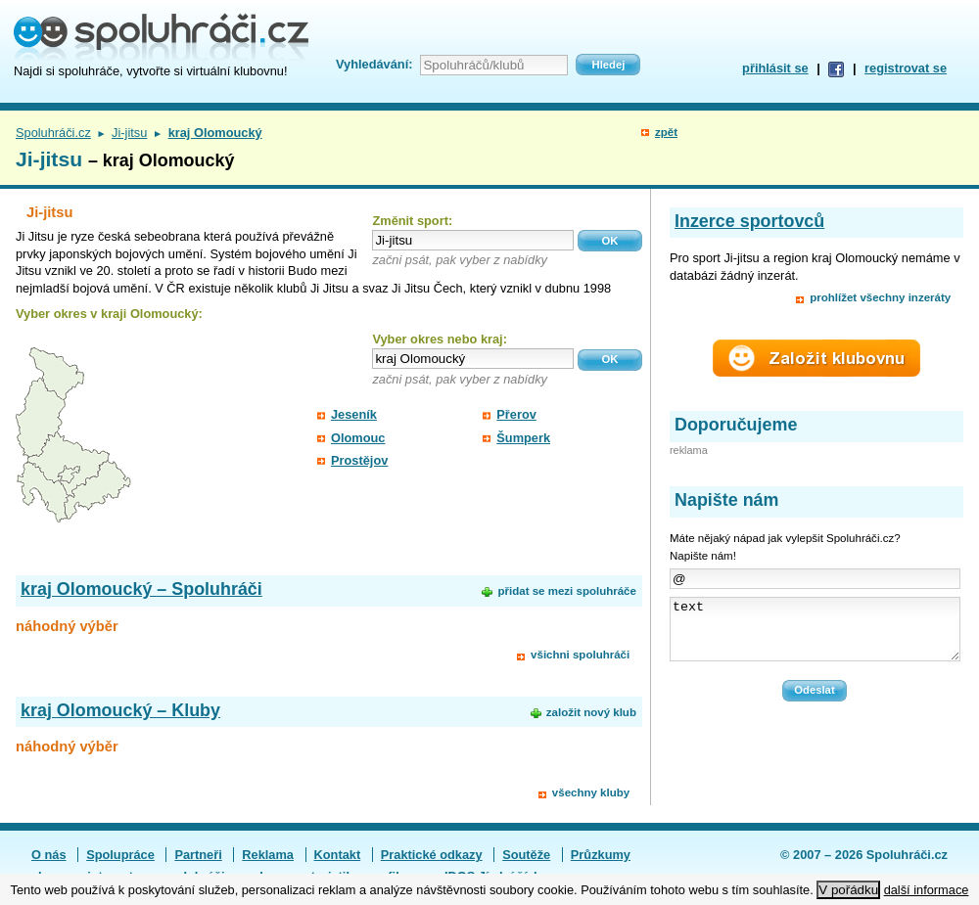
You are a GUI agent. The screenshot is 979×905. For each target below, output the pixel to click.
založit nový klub (591, 712)
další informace (926, 889)
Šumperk (523, 437)
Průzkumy (600, 854)
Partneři (197, 854)
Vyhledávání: (374, 64)
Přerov (516, 414)
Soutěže (526, 854)
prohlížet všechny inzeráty (880, 297)
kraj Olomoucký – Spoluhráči (141, 589)
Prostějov (359, 460)
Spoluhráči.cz (53, 132)
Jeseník (354, 414)
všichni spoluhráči (580, 654)
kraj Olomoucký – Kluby (120, 710)
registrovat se (905, 68)
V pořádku (848, 889)
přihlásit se (775, 68)
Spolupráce (120, 854)
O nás (49, 854)
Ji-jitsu (129, 132)
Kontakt (337, 854)
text (815, 635)
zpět (666, 132)
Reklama (268, 854)
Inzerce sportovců (749, 221)
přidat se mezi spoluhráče (566, 591)
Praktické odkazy (432, 854)
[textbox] (473, 240)
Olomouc (358, 437)
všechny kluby (590, 792)
